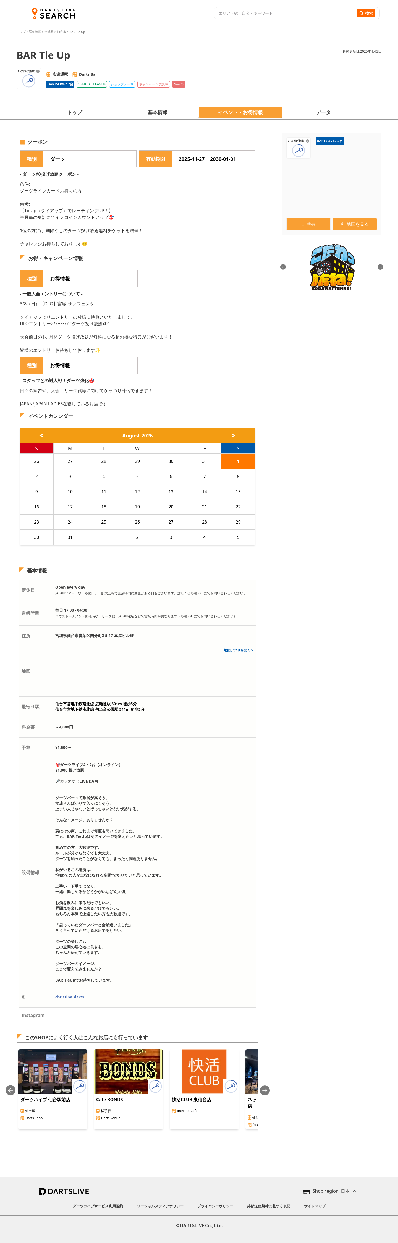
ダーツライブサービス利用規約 (98, 1205)
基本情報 (157, 112)
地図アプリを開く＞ (239, 650)
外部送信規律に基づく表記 (268, 1205)
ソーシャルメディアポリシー (160, 1205)
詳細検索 (35, 32)
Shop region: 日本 (331, 1191)
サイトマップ (315, 1205)
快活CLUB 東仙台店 (191, 1100)
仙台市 (61, 32)
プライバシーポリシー (215, 1205)
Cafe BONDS (109, 1100)
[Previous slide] (10, 1090)
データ (323, 112)
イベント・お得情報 (240, 112)
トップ (22, 32)
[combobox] (285, 13)
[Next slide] (264, 1090)
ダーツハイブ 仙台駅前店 (45, 1100)
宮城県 (49, 32)
